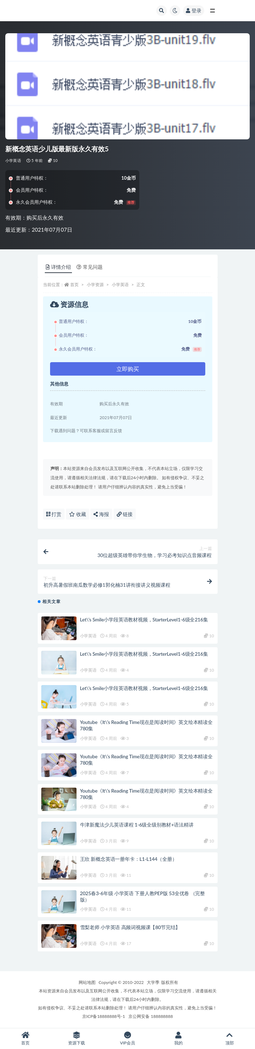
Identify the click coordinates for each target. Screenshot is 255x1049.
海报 (101, 514)
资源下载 (76, 1038)
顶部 (229, 1038)
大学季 (153, 982)
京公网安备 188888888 (150, 1016)
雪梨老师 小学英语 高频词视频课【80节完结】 (130, 927)
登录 (193, 10)
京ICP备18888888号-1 (103, 1016)
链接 (125, 514)
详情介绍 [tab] (58, 267)
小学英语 (13, 160)
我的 (178, 1038)
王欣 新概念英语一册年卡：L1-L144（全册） (128, 859)
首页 (74, 284)
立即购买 (127, 368)
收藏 (77, 514)
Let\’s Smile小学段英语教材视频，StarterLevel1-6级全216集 (144, 619)
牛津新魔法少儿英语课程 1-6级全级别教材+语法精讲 (137, 825)
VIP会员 (127, 1038)
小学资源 (95, 284)
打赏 (54, 514)
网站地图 (87, 982)
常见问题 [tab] (90, 267)
